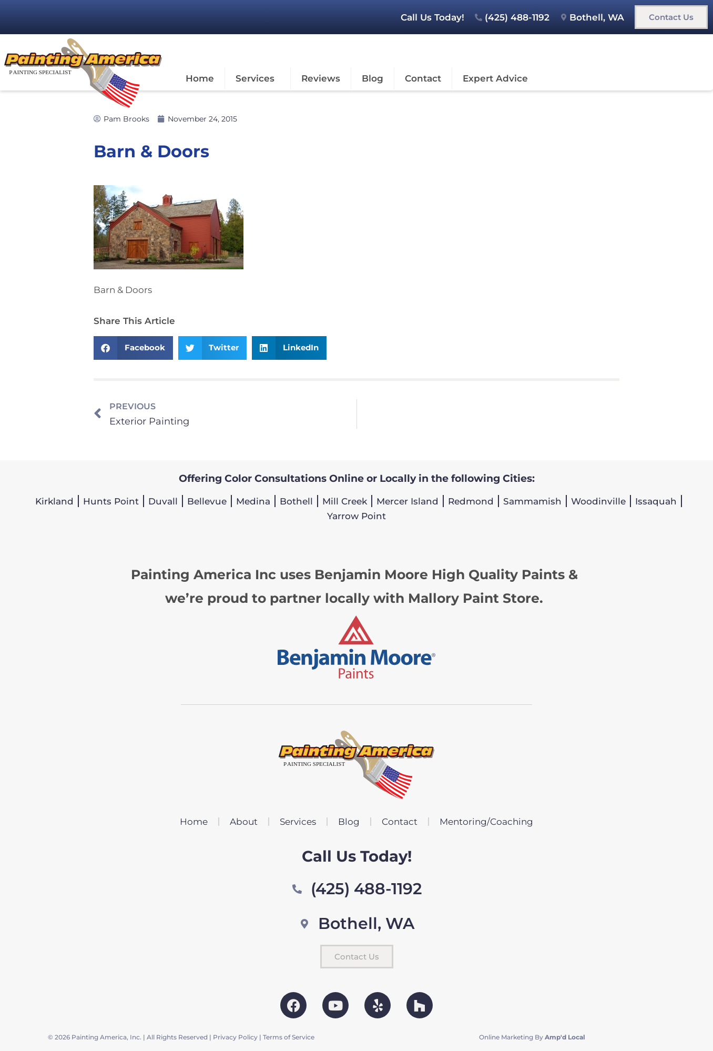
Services (258, 78)
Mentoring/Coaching (486, 821)
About (244, 821)
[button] (133, 348)
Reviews (320, 78)
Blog (372, 78)
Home (200, 78)
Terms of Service (288, 1037)
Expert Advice (495, 78)
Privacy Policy (235, 1037)
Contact (423, 78)
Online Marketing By (532, 1037)
